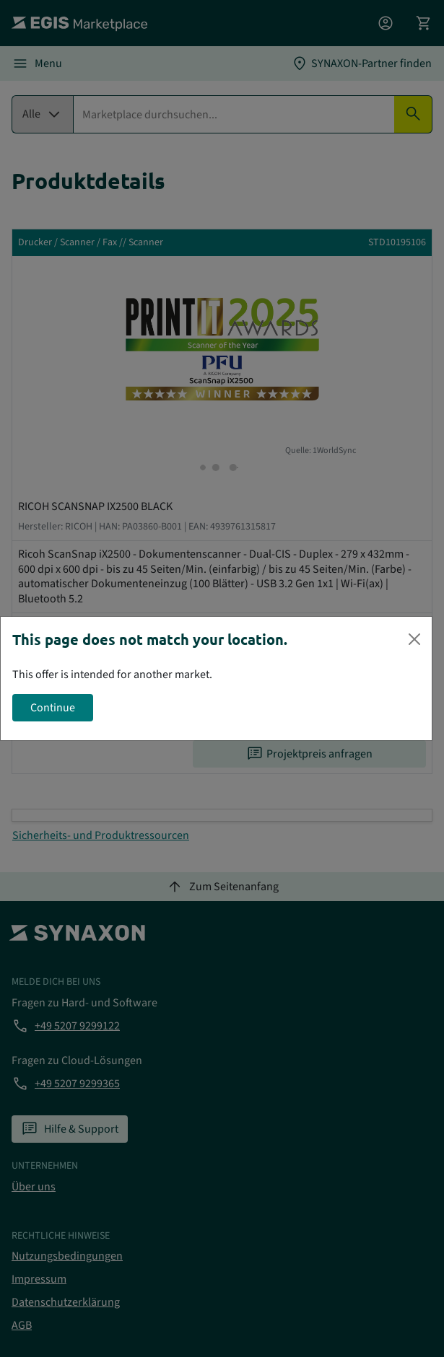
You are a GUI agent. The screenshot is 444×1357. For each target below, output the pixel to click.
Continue (52, 708)
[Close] (414, 639)
